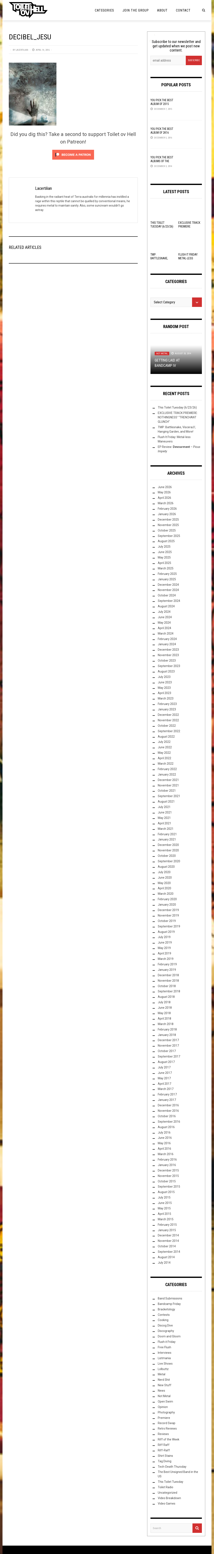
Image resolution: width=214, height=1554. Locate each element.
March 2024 (165, 633)
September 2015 (169, 1186)
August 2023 (166, 671)
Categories (104, 10)
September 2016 (169, 1121)
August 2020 (166, 866)
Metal (161, 1374)
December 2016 (168, 1105)
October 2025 (167, 530)
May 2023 (164, 687)
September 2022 (169, 731)
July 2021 (164, 807)
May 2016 (164, 1143)
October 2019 (167, 921)
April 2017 (164, 1083)
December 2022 (168, 714)
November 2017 (168, 1045)
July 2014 (164, 1262)
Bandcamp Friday (169, 1304)
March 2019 (165, 959)
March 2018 (165, 1024)
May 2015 (164, 1208)
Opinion (163, 1407)
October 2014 (167, 1246)
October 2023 (167, 660)
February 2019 (167, 964)
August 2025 (166, 541)
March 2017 (165, 1089)
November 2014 (168, 1240)
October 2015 (167, 1181)
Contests (164, 1314)
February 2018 (167, 1029)
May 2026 (164, 492)
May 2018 (164, 1013)
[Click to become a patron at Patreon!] (73, 154)
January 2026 (167, 514)
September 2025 (169, 536)
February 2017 (167, 1094)
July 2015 (164, 1197)
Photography (166, 1412)
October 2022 (167, 725)
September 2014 (169, 1251)
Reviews (163, 1434)
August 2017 (166, 1062)
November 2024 (168, 590)
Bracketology (166, 1309)
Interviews (164, 1352)
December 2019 (168, 910)
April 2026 (164, 497)
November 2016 (168, 1110)
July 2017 (164, 1067)
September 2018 (169, 991)
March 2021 (165, 828)
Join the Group (135, 10)
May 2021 (164, 818)
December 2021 (168, 780)
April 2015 (164, 1213)
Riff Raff (163, 1445)
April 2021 (164, 823)
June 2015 (165, 1203)
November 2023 (168, 655)
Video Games (166, 1503)
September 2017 (169, 1056)
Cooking (163, 1320)
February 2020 (167, 899)
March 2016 (165, 1154)
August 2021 (166, 801)
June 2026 (165, 487)
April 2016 (164, 1148)
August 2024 (166, 606)
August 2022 (166, 736)
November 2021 (168, 785)
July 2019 (164, 937)
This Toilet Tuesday (170, 1481)
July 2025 (164, 546)
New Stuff (164, 1385)
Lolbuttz (163, 1369)
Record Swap (166, 1423)
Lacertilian (22, 50)
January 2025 (167, 579)
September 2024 (169, 600)
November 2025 (168, 525)
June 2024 (165, 617)
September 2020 (169, 861)
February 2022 (167, 769)
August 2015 (166, 1192)
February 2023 (167, 704)
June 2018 (165, 1007)
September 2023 (169, 666)
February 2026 (167, 508)
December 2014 (168, 1235)
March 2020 (165, 893)
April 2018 (164, 1018)
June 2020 (165, 877)
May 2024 (164, 622)
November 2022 (168, 720)
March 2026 (165, 503)
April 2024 (164, 628)
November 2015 (168, 1176)
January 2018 (167, 1035)
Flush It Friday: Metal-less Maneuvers (188, 258)
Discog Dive (165, 1325)
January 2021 (167, 839)
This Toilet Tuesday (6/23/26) (177, 407)
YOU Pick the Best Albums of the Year (161, 161)
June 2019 (165, 942)
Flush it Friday (167, 1341)
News (161, 1390)
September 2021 (169, 796)
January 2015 (167, 1230)
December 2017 (168, 1040)
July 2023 (164, 677)
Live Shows (165, 1363)
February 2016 (167, 1159)
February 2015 (167, 1224)
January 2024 (167, 644)
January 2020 (167, 904)
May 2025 (164, 557)
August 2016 (166, 1127)
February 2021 (167, 834)
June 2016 (165, 1137)
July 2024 (164, 611)
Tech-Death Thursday (172, 1466)
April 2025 (164, 563)
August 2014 (166, 1257)
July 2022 (164, 741)
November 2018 (168, 980)
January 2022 (167, 774)
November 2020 (168, 850)
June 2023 (165, 682)
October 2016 (167, 1116)
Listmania (164, 1358)
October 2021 (167, 790)
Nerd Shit (164, 1379)
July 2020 (164, 872)
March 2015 (165, 1219)
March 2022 (165, 763)
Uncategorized (167, 1492)
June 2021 (165, 812)
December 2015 (168, 1170)
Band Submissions (170, 1298)
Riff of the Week (168, 1439)
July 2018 (164, 1002)
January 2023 (167, 709)
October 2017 (167, 1051)
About (162, 10)
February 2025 (167, 573)
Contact (183, 10)
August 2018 (166, 996)
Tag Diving (164, 1461)
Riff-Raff (164, 1450)
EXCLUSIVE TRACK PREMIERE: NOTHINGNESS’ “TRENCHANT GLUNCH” (178, 417)
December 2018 (168, 975)
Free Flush (164, 1347)
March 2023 (165, 698)
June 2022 (165, 747)
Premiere (164, 1418)
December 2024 (168, 584)
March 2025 (165, 568)
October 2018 (167, 986)
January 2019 (167, 969)
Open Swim (165, 1401)
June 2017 (165, 1072)
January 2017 (167, 1100)
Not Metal (162, 353)
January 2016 (167, 1165)
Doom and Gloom (169, 1336)
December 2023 (168, 649)
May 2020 (164, 883)
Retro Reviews (167, 1428)
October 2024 (167, 595)
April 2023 (164, 693)
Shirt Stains (165, 1455)
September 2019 (169, 926)
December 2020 (168, 845)
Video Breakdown (169, 1498)
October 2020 (167, 855)
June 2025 (165, 552)
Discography (166, 1331)
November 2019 (168, 915)
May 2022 (164, 752)
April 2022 (164, 758)
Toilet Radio (165, 1487)
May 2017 (164, 1078)
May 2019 (164, 948)
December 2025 (168, 519)
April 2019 (164, 953)
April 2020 (164, 888)
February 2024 (167, 639)
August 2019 (166, 931)
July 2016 (164, 1132)
